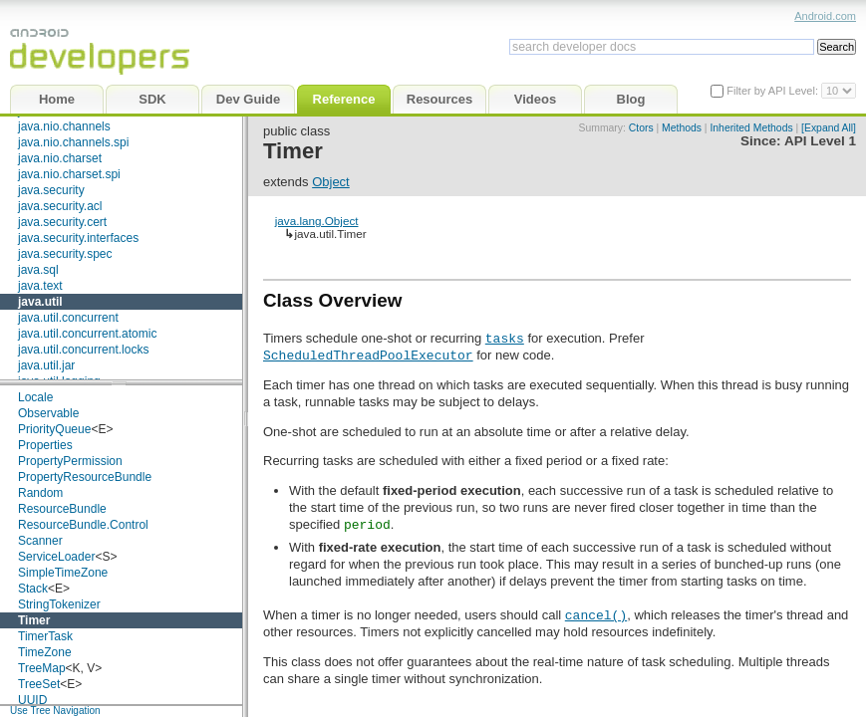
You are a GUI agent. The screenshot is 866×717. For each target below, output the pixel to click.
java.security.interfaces (78, 238)
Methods (682, 127)
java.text (40, 286)
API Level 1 (820, 140)
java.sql (38, 270)
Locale (35, 397)
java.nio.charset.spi (69, 174)
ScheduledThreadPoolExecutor (368, 354)
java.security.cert (62, 222)
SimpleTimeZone (63, 573)
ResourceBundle (62, 509)
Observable (48, 413)
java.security (51, 190)
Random (40, 493)
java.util (40, 302)
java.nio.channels (64, 126)
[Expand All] (828, 127)
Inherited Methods (751, 127)
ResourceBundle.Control (83, 525)
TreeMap (42, 668)
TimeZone (45, 652)
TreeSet (39, 684)
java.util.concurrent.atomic (87, 334)
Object (331, 181)
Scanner (40, 541)
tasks (504, 338)
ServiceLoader (56, 557)
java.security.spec (65, 254)
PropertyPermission (70, 461)
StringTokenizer (59, 604)
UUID (32, 700)
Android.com (825, 16)
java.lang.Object (317, 220)
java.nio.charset (60, 158)
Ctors (641, 127)
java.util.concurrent (68, 318)
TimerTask (45, 636)
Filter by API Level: (773, 91)
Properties (45, 445)
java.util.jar (46, 365)
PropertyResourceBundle (84, 477)
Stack (33, 589)
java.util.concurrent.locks (83, 350)
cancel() (596, 614)
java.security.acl (60, 206)
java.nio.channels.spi (73, 142)
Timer (34, 620)
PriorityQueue (54, 429)
